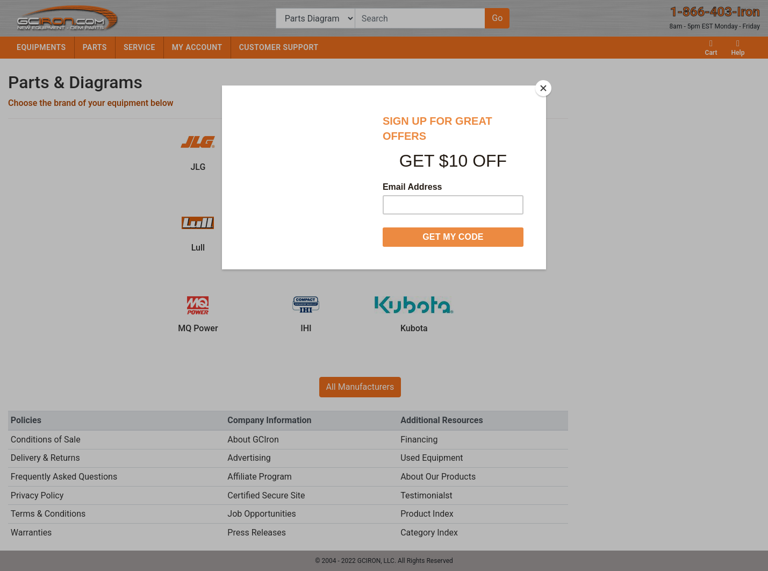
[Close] (543, 88)
